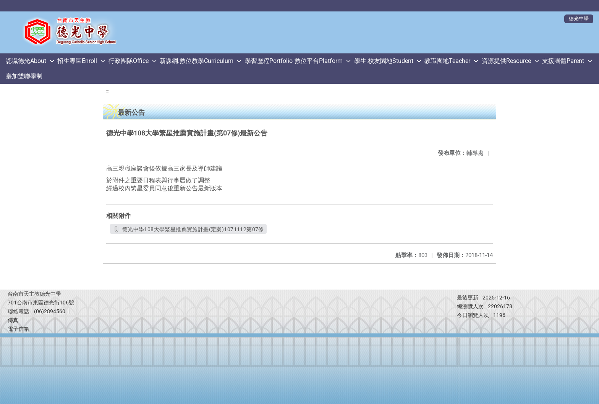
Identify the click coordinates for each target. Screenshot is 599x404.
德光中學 (579, 18)
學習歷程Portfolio (269, 60)
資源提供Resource (506, 60)
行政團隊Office (128, 60)
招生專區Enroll (77, 60)
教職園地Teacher (447, 60)
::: (107, 91)
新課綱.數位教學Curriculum (196, 60)
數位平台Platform (319, 60)
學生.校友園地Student (383, 60)
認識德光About (26, 60)
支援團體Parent (563, 60)
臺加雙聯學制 (24, 76)
